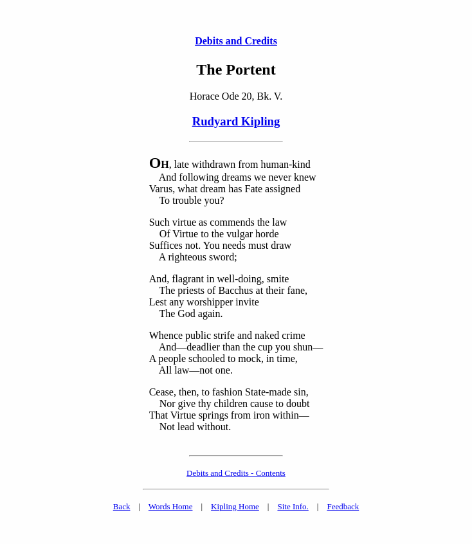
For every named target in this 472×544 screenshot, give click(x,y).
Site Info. (292, 506)
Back (122, 506)
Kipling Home (235, 506)
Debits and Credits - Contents (236, 473)
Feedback (343, 506)
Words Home (171, 506)
